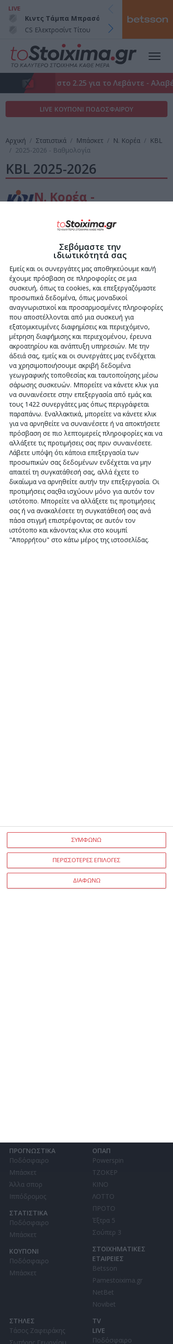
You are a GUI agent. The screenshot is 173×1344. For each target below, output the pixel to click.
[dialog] (86, 672)
